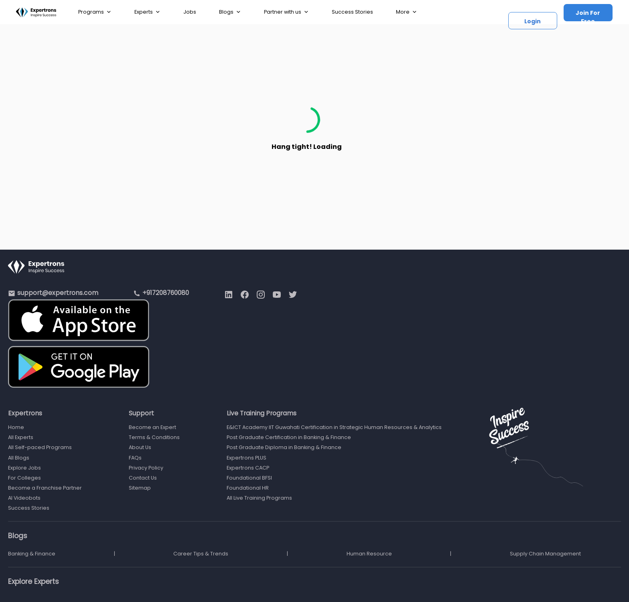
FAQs (135, 457)
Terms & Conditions (154, 437)
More (406, 12)
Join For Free (588, 15)
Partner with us (286, 12)
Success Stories (352, 11)
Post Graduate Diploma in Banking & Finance (284, 447)
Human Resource (369, 553)
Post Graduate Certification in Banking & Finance (289, 437)
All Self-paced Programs (40, 447)
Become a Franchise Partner (45, 487)
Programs (95, 12)
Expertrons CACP (248, 467)
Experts (147, 12)
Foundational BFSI (249, 477)
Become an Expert (152, 427)
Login (532, 21)
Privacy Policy (146, 467)
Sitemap (140, 487)
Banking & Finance (31, 553)
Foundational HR (248, 487)
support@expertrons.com (57, 293)
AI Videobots (24, 497)
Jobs (189, 11)
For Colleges (24, 477)
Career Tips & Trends (200, 553)
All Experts (20, 437)
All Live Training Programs (259, 497)
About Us (140, 447)
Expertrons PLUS (246, 457)
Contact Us (143, 477)
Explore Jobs (24, 467)
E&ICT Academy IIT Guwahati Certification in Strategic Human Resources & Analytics (334, 427)
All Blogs (18, 457)
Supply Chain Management (545, 553)
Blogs (230, 12)
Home (16, 427)
